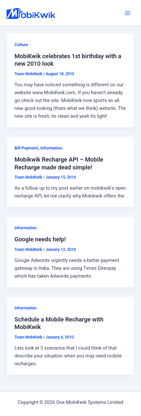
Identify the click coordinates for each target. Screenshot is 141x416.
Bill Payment (26, 148)
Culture (21, 44)
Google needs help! (40, 239)
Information (51, 148)
